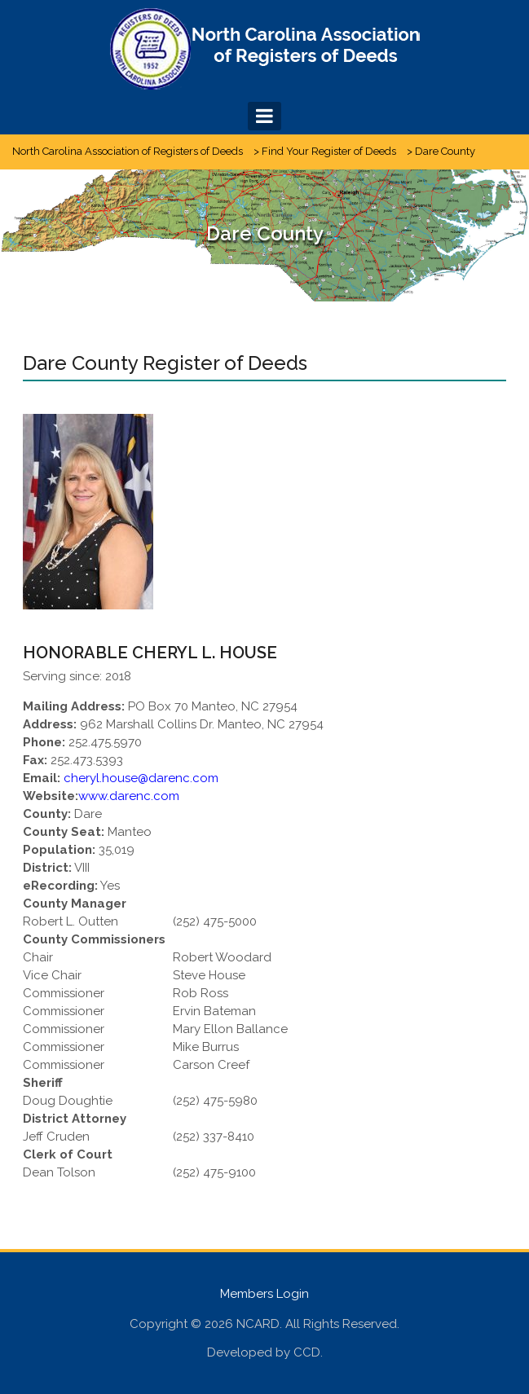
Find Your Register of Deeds (329, 151)
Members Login (264, 1293)
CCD (306, 1352)
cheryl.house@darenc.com (141, 778)
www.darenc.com (128, 796)
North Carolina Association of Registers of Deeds (127, 151)
